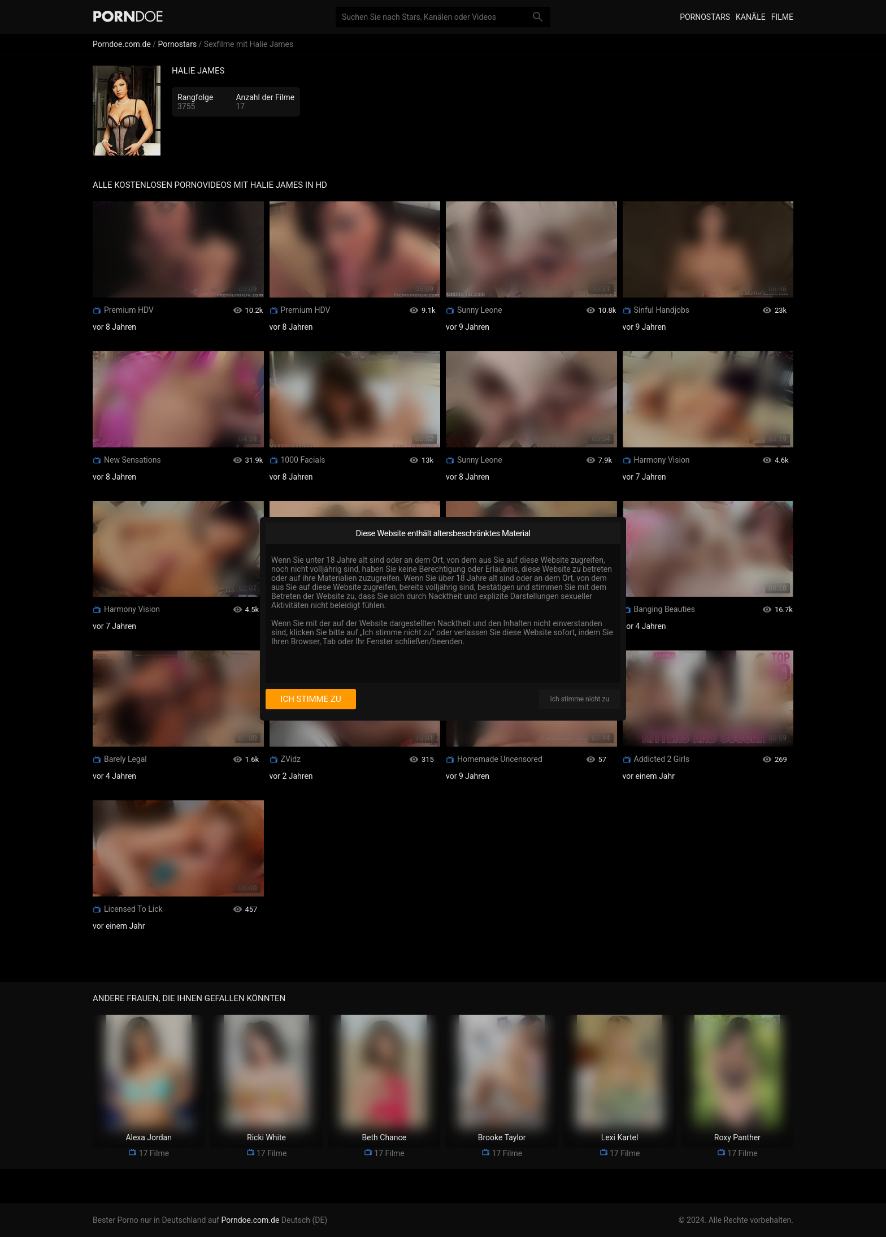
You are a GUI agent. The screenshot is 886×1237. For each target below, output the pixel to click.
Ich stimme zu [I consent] (310, 699)
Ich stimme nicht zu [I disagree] (579, 699)
